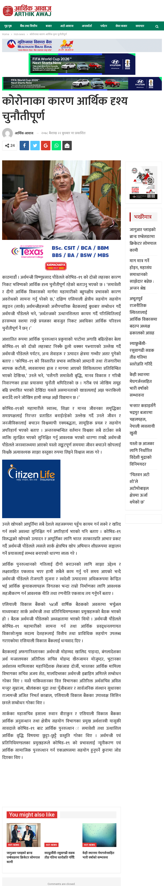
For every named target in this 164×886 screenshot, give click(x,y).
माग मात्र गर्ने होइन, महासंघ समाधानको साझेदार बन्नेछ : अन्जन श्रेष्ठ (142, 274)
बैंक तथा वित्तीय (28, 26)
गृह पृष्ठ (8, 26)
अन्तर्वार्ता (87, 26)
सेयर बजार (121, 26)
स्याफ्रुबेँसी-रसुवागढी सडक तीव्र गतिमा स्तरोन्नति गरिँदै (142, 354)
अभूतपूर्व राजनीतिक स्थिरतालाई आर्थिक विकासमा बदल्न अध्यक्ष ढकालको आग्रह (143, 316)
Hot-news (13, 845)
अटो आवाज (66, 26)
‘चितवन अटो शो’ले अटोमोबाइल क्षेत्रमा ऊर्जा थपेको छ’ (139, 488)
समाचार (140, 26)
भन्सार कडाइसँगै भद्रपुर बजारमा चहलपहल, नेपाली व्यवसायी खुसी (143, 419)
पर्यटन (103, 26)
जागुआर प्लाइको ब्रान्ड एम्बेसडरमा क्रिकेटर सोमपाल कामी (143, 240)
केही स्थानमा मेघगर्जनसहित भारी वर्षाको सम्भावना (141, 385)
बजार (49, 26)
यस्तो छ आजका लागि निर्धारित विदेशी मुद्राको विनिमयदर (142, 454)
